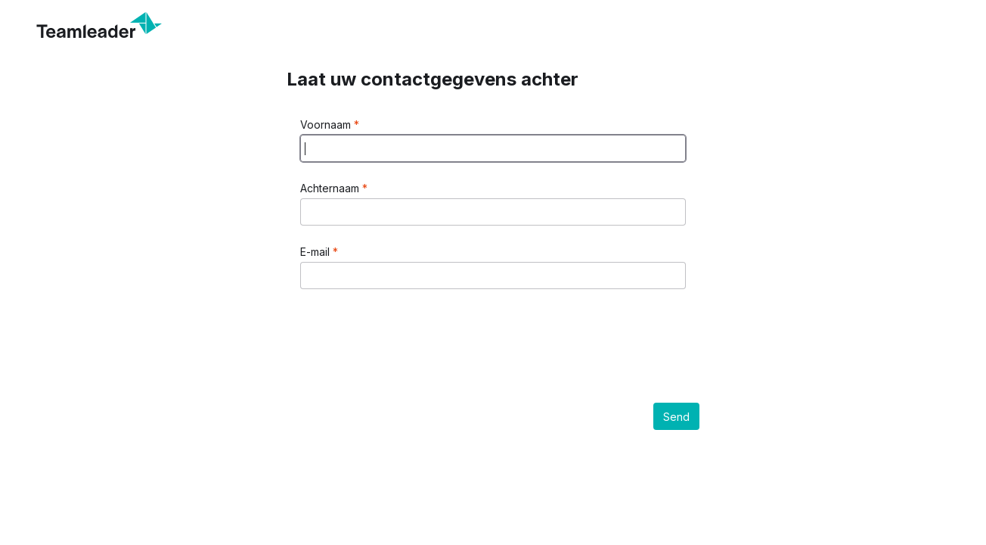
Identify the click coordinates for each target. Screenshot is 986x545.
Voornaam (327, 124)
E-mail (316, 251)
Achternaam (331, 188)
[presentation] (415, 336)
